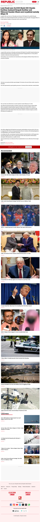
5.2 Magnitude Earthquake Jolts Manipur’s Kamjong (10, 439)
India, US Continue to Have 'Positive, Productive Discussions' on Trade (15, 253)
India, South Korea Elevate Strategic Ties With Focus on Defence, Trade (16, 201)
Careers (5, 488)
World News (3, 176)
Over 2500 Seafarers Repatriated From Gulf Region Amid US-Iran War (11, 418)
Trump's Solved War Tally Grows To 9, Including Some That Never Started (16, 306)
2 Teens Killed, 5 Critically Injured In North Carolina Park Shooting (15, 358)
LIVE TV (34, 1)
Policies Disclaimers (26, 486)
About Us (3, 486)
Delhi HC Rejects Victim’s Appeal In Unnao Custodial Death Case (14, 332)
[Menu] (38, 1)
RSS (1, 488)
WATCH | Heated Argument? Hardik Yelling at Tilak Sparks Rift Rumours (16, 227)
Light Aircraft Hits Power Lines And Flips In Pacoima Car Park (14, 410)
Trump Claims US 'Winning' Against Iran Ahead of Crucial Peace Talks (15, 279)
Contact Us (8, 486)
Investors (33, 486)
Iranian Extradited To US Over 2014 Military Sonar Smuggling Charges (15, 384)
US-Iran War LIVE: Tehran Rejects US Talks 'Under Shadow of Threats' (15, 175)
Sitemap (19, 486)
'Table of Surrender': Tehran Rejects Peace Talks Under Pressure (12, 449)
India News (3, 24)
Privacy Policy (14, 486)
